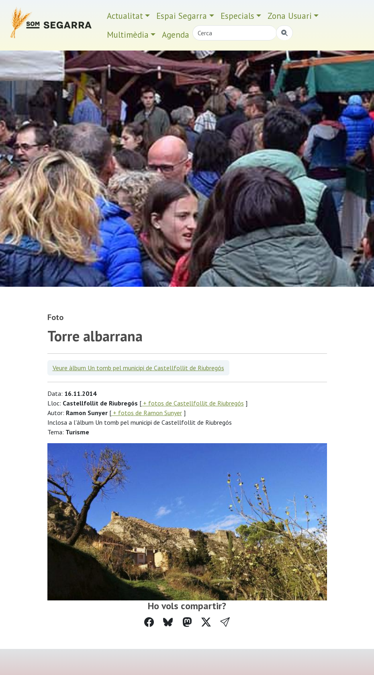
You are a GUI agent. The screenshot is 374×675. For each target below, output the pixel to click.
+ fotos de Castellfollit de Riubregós (192, 403)
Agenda (175, 34)
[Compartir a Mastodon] (187, 622)
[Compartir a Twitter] (206, 622)
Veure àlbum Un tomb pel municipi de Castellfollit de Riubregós (138, 368)
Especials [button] (237, 15)
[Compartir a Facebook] (149, 622)
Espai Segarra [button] (181, 15)
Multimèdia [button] (128, 34)
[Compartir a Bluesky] (168, 622)
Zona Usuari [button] (290, 15)
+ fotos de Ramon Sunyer (146, 413)
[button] (225, 622)
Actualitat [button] (125, 15)
